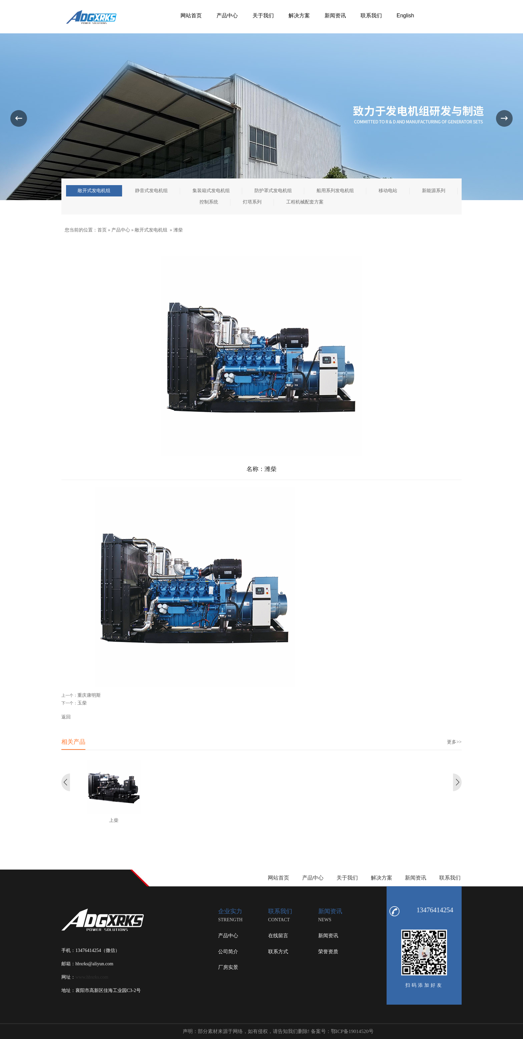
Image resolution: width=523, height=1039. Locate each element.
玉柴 (82, 702)
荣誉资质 (328, 951)
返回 (66, 716)
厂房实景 (228, 967)
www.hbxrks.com (91, 977)
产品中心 (120, 229)
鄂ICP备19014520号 (352, 1031)
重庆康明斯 (89, 695)
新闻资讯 (328, 935)
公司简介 (228, 951)
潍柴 (178, 229)
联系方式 (278, 951)
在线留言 (278, 935)
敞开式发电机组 (151, 229)
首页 (102, 229)
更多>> (454, 741)
